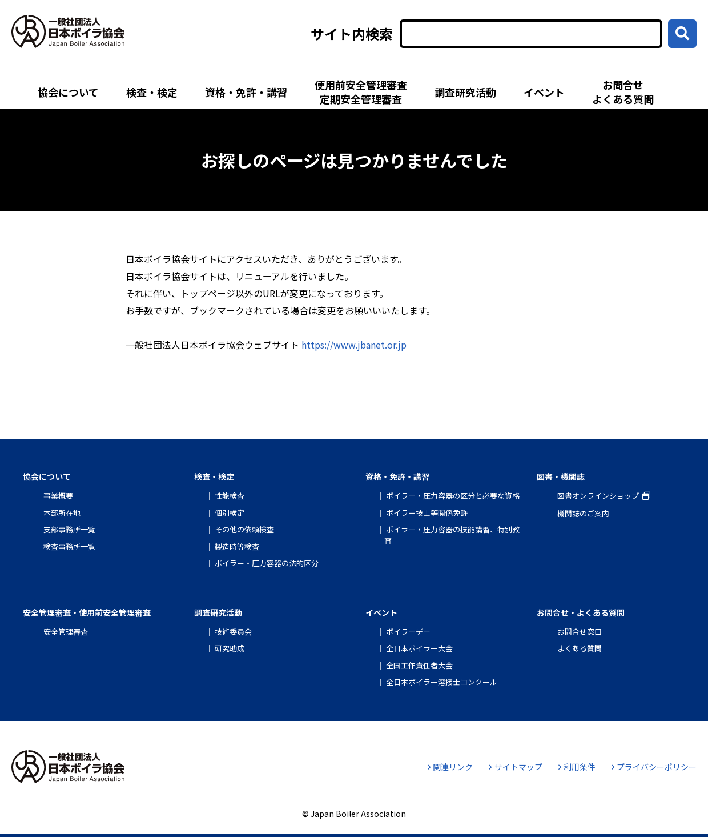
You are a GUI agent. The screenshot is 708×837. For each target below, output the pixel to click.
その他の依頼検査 (244, 529)
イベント (544, 92)
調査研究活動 (465, 92)
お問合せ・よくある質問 (581, 612)
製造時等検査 (237, 546)
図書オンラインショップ (598, 495)
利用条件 (577, 766)
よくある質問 (579, 648)
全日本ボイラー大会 (419, 648)
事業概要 (58, 495)
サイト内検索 (352, 34)
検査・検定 (152, 92)
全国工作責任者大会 (419, 665)
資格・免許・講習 (246, 92)
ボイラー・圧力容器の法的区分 (267, 563)
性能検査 (229, 495)
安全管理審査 (65, 631)
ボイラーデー (408, 631)
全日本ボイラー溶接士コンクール (441, 681)
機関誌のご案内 (583, 513)
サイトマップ (515, 766)
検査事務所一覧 (69, 546)
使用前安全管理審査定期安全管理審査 (361, 91)
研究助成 (229, 648)
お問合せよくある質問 (623, 91)
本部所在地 (62, 512)
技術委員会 (233, 631)
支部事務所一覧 (69, 529)
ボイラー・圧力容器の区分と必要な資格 (453, 495)
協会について (68, 92)
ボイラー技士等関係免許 (427, 512)
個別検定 (229, 512)
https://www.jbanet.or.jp (354, 344)
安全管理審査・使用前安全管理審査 (87, 612)
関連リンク (450, 766)
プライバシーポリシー (654, 766)
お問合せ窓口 (579, 631)
